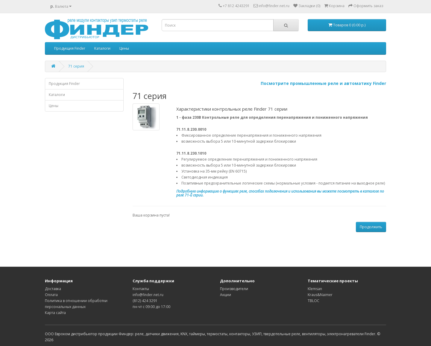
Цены (124, 48)
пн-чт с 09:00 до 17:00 (151, 306)
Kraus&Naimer (320, 294)
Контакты (141, 288)
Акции (225, 294)
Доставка (53, 288)
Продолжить (371, 226)
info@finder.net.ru (148, 294)
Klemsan (315, 288)
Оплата (51, 294)
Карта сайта (55, 312)
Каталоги (102, 48)
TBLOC (313, 300)
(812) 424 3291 (145, 300)
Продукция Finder (69, 48)
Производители (234, 288)
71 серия (76, 66)
